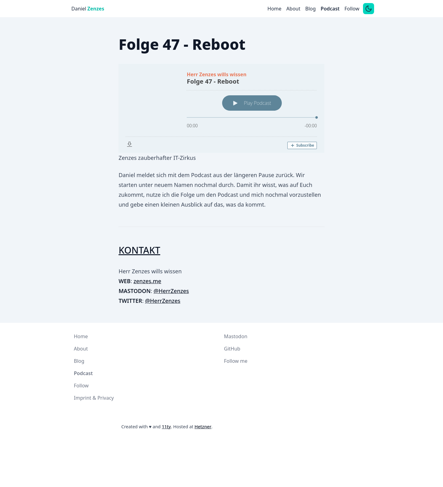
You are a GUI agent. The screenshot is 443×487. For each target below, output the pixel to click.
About (293, 8)
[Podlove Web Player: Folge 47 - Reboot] (221, 108)
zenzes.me (147, 281)
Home (274, 8)
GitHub (232, 348)
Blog (310, 8)
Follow (352, 8)
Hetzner (202, 427)
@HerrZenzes (171, 291)
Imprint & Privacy (94, 397)
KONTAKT (139, 250)
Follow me (235, 361)
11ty (166, 427)
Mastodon (235, 336)
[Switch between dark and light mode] (368, 8)
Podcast (330, 8)
